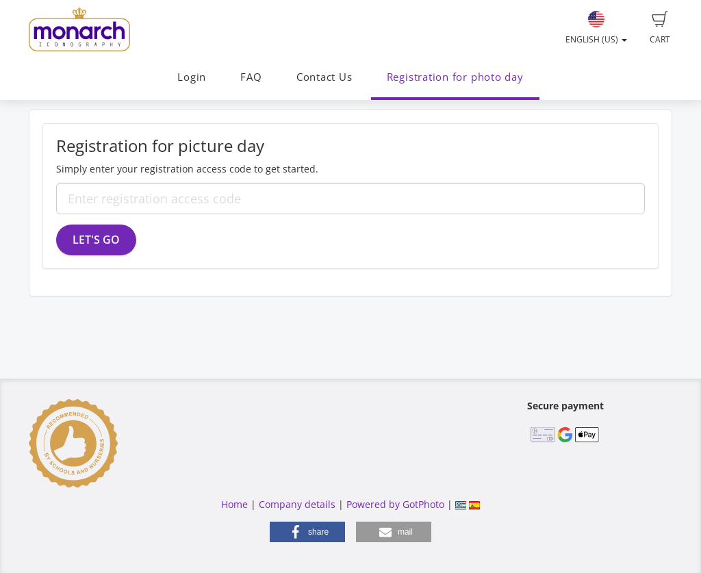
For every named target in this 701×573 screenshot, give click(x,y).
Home (234, 504)
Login (191, 77)
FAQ (251, 77)
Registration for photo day (455, 77)
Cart (660, 28)
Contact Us (324, 77)
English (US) (596, 28)
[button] (307, 532)
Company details (297, 504)
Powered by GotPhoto (395, 504)
